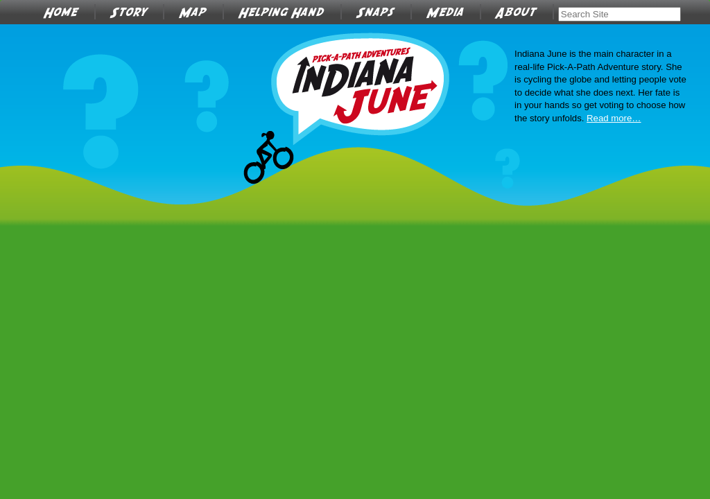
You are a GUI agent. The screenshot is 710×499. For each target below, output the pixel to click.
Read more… (614, 118)
